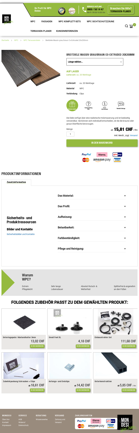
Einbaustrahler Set (103, 338)
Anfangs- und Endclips (59, 382)
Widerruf (22, 422)
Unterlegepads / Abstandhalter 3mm (19, 338)
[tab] (16, 182)
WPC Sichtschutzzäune (101, 21)
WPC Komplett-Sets (69, 21)
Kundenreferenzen (67, 31)
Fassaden (47, 21)
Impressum (6, 425)
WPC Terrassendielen (32, 40)
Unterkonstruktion (103, 382)
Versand (134, 135)
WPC (33, 21)
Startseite (5, 40)
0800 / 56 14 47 (95, 9)
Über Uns (5, 419)
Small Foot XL (55, 338)
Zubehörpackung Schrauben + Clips (19, 382)
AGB (20, 419)
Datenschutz (24, 425)
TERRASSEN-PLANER (40, 31)
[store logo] (7, 19)
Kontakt (5, 422)
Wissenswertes (42, 419)
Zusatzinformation (16, 182)
